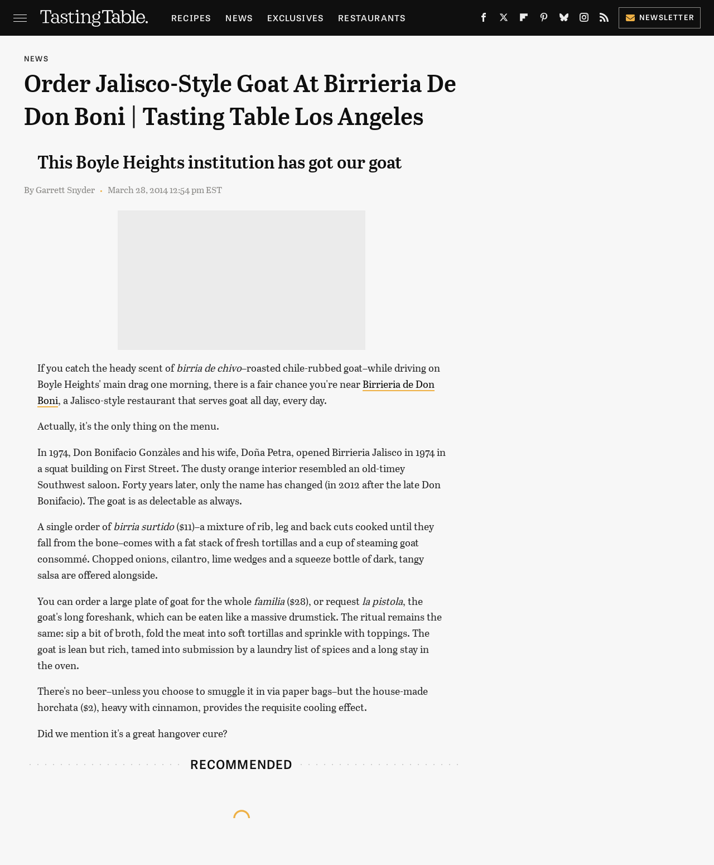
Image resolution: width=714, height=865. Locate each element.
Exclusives (295, 17)
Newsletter (659, 17)
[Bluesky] (564, 20)
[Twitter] (503, 20)
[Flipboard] (523, 20)
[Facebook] (483, 20)
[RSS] (604, 20)
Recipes (191, 17)
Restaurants (372, 17)
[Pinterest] (543, 20)
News (239, 17)
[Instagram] (584, 20)
